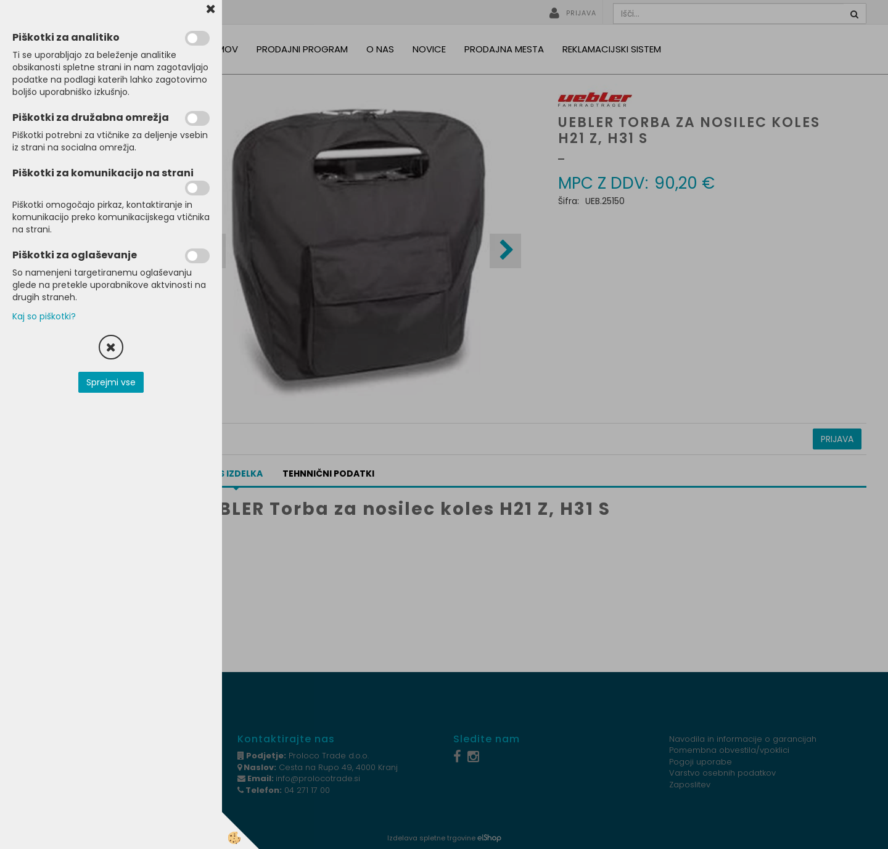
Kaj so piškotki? (44, 316)
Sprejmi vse (111, 382)
